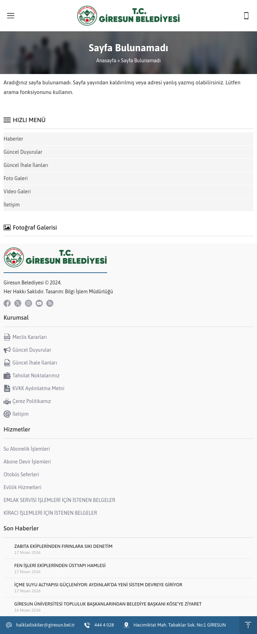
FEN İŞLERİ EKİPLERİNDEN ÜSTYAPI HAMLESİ (60, 565)
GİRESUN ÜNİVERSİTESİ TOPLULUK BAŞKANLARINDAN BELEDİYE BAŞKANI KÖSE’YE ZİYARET (107, 604)
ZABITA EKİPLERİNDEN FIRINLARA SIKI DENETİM (63, 546)
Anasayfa (106, 60)
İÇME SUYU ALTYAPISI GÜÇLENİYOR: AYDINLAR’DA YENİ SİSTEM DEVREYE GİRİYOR (98, 584)
